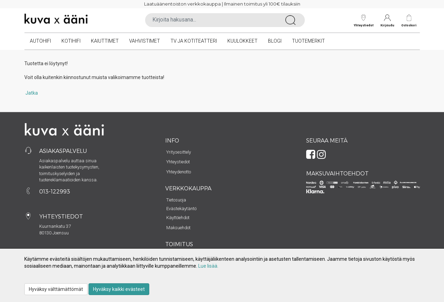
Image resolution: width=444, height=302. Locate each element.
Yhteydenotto (178, 171)
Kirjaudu (387, 20)
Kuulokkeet (242, 41)
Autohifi (40, 41)
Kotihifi (71, 41)
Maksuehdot (178, 227)
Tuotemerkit (308, 41)
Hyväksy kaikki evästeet (119, 289)
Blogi (275, 41)
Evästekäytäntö (181, 208)
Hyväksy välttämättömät (56, 289)
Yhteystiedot (364, 20)
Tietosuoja (176, 199)
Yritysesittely (178, 152)
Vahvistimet (144, 41)
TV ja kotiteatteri (193, 41)
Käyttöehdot (178, 217)
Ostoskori (409, 25)
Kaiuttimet (105, 41)
